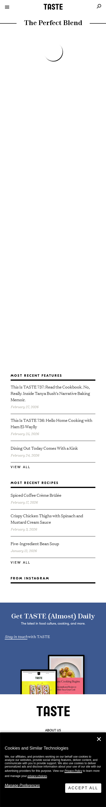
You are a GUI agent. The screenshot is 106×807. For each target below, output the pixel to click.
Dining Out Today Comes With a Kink (44, 448)
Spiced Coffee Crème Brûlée (36, 495)
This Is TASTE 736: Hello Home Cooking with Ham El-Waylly (51, 423)
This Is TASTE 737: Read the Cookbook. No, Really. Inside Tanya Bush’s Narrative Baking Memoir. (50, 393)
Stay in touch (16, 636)
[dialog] (53, 770)
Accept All (83, 788)
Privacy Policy (73, 770)
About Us (53, 730)
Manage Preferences (22, 785)
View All (20, 467)
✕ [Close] (99, 739)
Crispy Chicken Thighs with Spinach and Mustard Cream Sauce (47, 519)
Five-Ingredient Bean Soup (35, 543)
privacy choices (37, 776)
